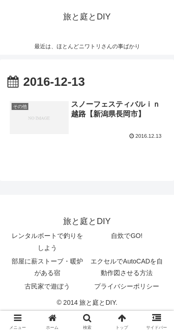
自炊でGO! (126, 235)
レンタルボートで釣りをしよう (47, 241)
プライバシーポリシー (126, 286)
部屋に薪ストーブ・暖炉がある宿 (47, 266)
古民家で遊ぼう (47, 286)
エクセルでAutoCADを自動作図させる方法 (126, 266)
